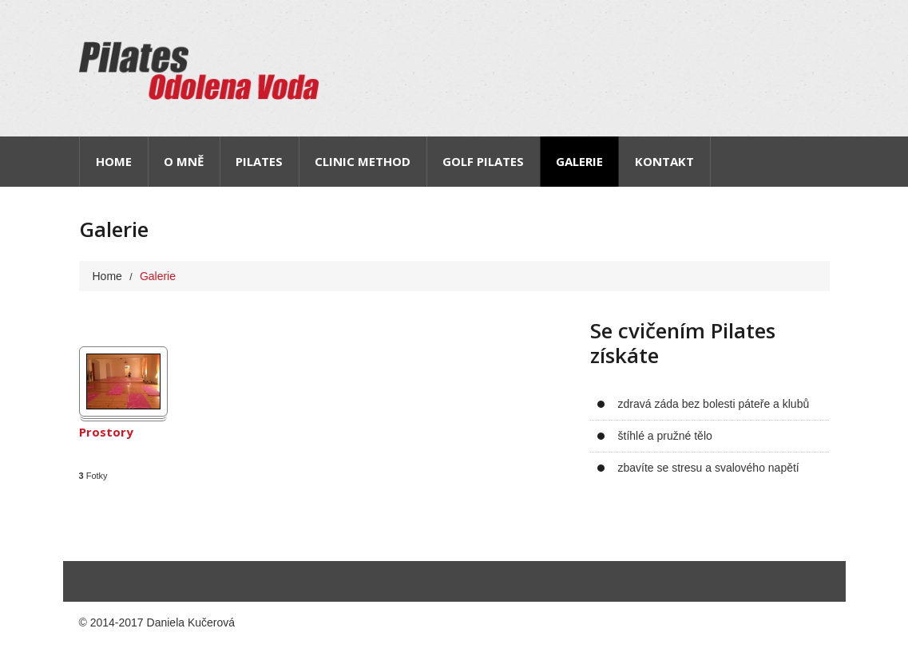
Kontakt (664, 161)
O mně (184, 161)
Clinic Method (362, 161)
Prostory (106, 432)
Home (114, 161)
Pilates (259, 161)
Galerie (579, 161)
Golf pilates (483, 161)
